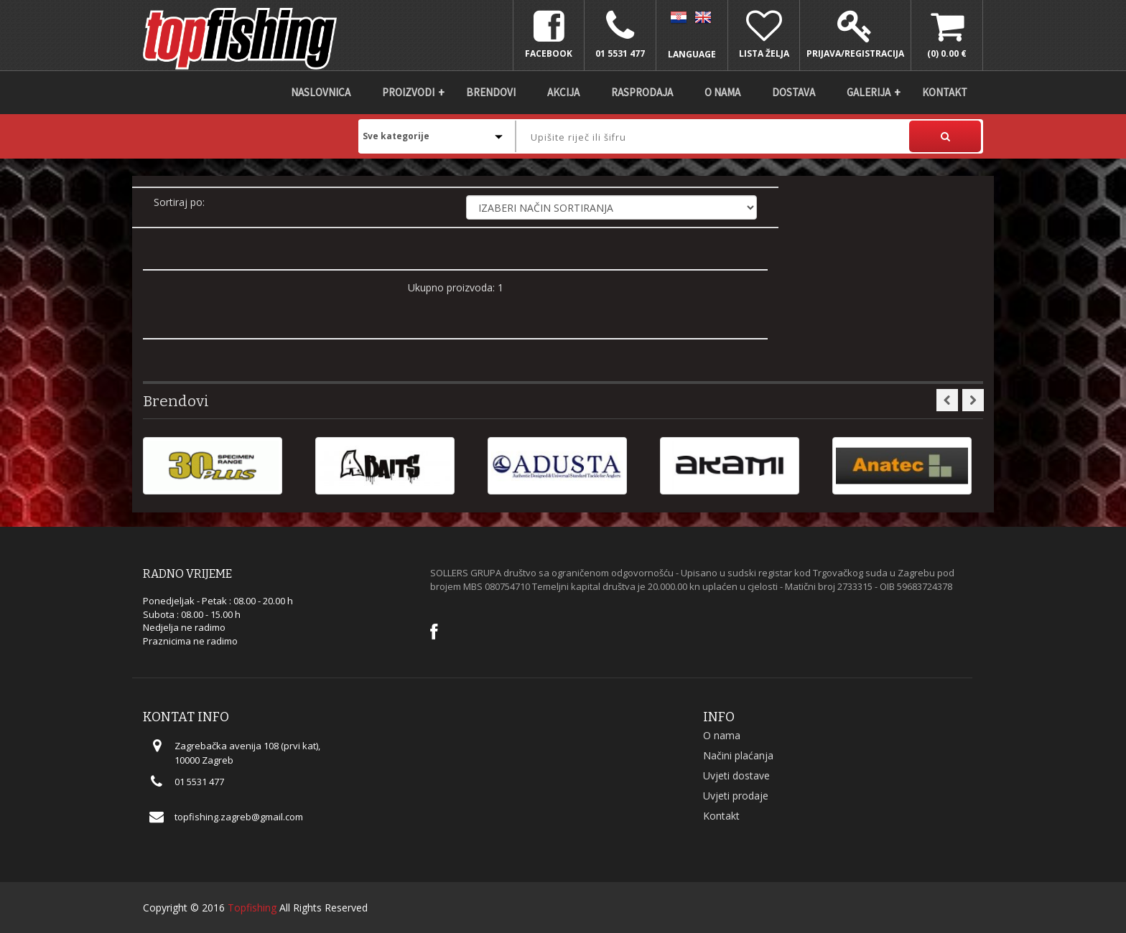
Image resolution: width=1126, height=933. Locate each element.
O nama (722, 92)
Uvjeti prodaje (735, 795)
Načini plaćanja (738, 755)
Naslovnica (320, 92)
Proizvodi (408, 92)
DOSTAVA (793, 92)
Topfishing (252, 907)
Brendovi (491, 92)
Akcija (563, 92)
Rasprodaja (642, 92)
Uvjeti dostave (736, 775)
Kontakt (944, 92)
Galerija (868, 92)
